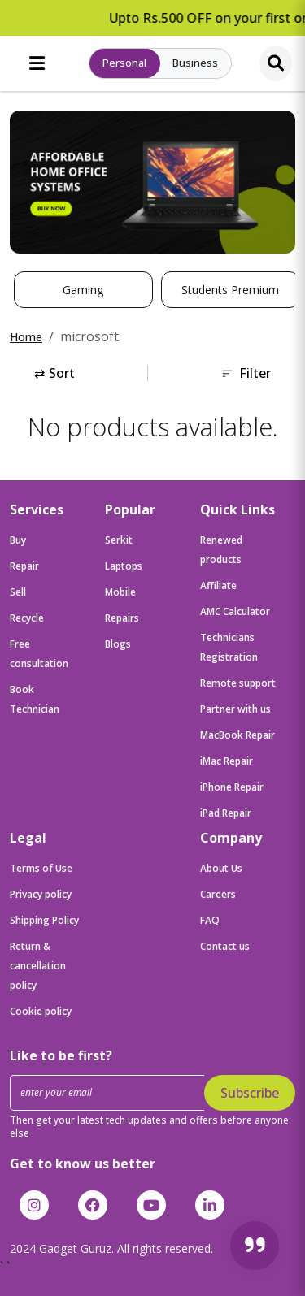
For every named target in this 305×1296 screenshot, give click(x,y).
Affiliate (218, 585)
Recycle (27, 618)
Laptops (123, 566)
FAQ (210, 920)
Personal (124, 62)
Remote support (238, 683)
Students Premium (230, 289)
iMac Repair (226, 761)
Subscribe (249, 1093)
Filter (245, 373)
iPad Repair (225, 813)
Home (26, 337)
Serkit (119, 540)
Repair (24, 566)
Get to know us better (82, 1163)
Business (195, 62)
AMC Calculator (235, 611)
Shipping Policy (44, 920)
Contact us (225, 946)
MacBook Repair (237, 735)
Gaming (83, 289)
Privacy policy (41, 894)
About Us (221, 868)
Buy (18, 540)
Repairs (122, 618)
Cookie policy (41, 1011)
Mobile (120, 592)
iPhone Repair (232, 787)
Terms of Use (41, 868)
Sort (54, 373)
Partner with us (235, 709)
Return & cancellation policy (38, 965)
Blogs (118, 644)
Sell (18, 592)
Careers (218, 894)
